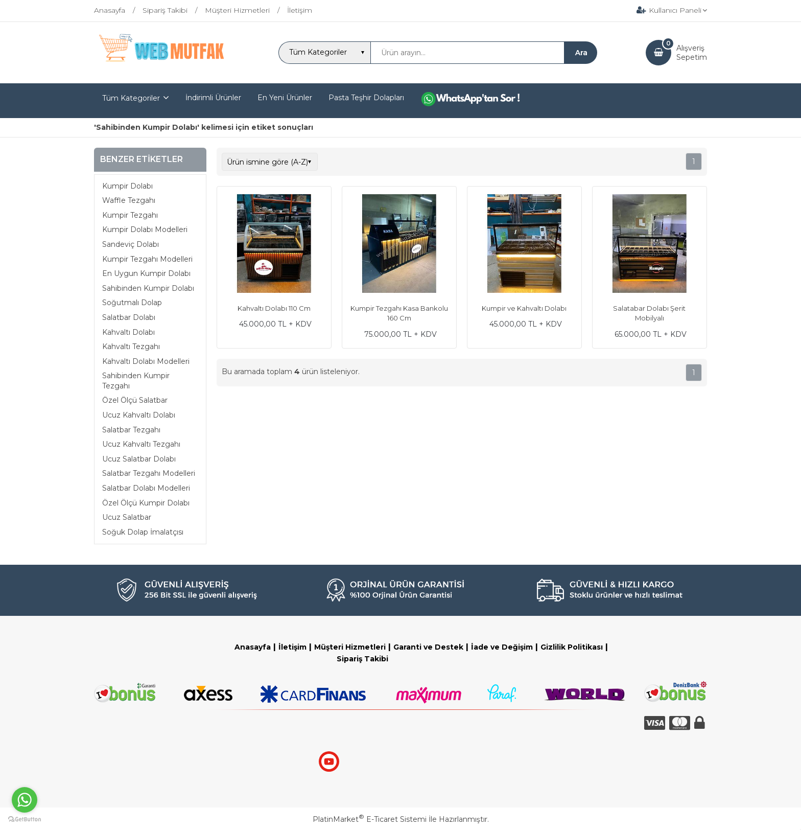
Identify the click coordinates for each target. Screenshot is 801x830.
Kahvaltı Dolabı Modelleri (146, 361)
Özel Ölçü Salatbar (135, 400)
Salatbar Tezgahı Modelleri (148, 473)
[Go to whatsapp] (24, 800)
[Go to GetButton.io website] (24, 819)
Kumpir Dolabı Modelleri (144, 229)
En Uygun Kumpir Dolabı (146, 273)
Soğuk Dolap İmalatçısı (142, 532)
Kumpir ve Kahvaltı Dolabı (524, 308)
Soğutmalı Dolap (132, 302)
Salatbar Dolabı (128, 317)
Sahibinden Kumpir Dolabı (148, 288)
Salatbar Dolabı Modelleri (146, 488)
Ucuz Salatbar (126, 517)
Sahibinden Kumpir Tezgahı (136, 380)
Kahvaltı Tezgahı (131, 346)
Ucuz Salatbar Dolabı (139, 459)
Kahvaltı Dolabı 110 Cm (274, 308)
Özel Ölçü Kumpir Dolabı (146, 503)
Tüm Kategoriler (131, 98)
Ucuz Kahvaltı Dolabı (138, 415)
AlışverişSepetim (691, 52)
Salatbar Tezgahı (131, 429)
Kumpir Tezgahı (130, 215)
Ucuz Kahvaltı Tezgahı (141, 444)
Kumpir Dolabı (127, 186)
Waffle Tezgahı (128, 200)
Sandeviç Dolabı (130, 244)
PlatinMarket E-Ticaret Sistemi (370, 819)
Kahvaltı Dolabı (128, 332)
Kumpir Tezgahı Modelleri (147, 259)
